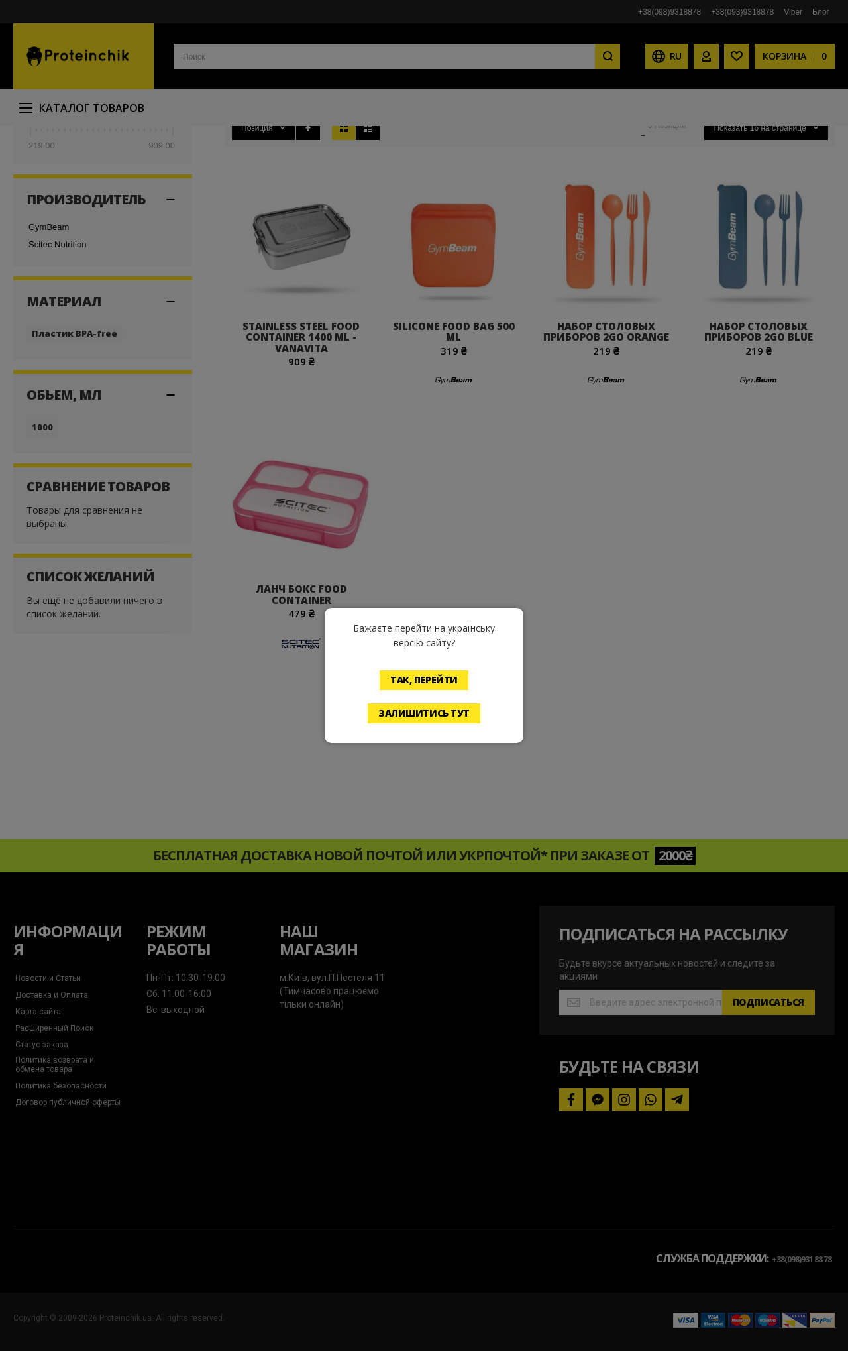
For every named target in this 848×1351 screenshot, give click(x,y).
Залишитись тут (424, 713)
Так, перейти (424, 680)
